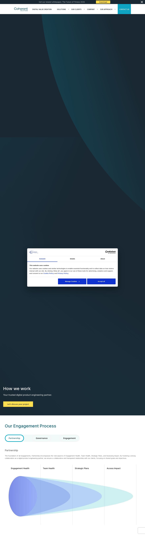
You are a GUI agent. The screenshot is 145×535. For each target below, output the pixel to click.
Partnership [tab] (14, 438)
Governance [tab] (42, 438)
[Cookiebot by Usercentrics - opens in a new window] (107, 252)
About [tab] (102, 259)
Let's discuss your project (18, 404)
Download (103, 2)
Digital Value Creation (42, 9)
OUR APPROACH (107, 9)
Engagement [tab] (69, 438)
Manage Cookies (72, 281)
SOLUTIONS (62, 9)
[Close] (141, 2)
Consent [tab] (42, 259)
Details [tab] (72, 259)
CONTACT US (124, 9)
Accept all (101, 281)
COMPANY (91, 9)
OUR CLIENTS (77, 9)
